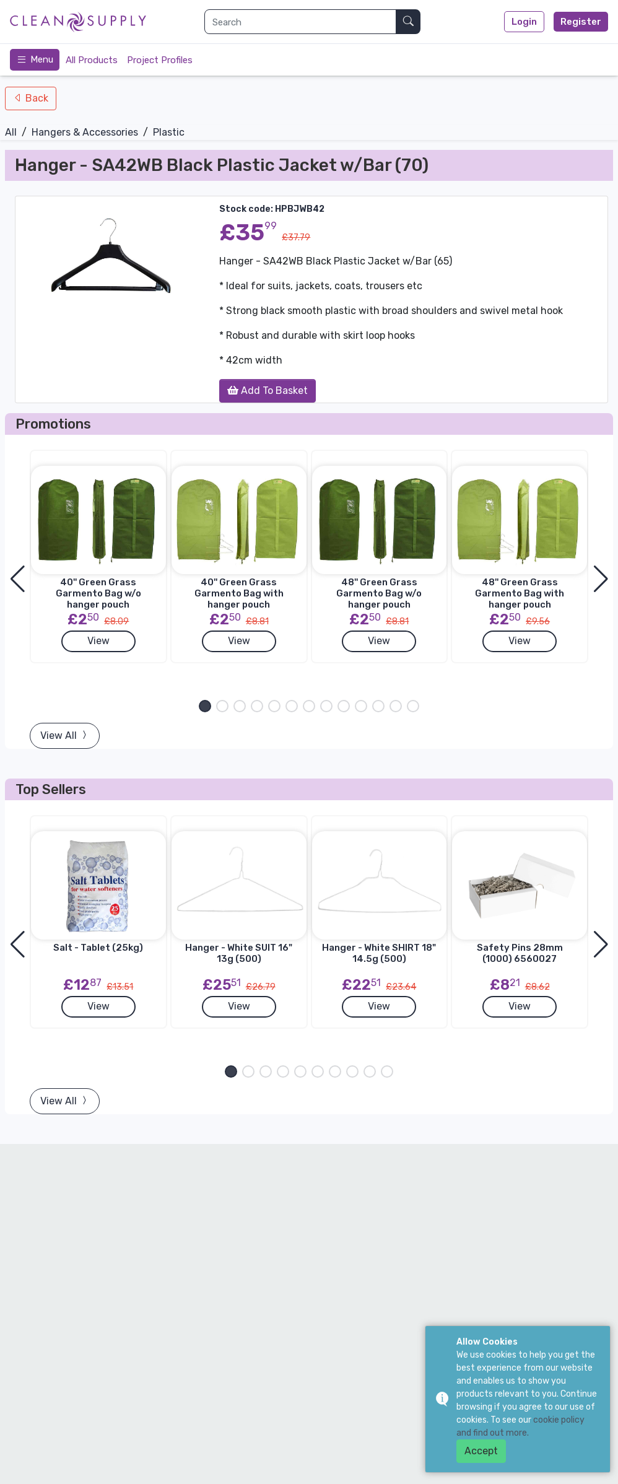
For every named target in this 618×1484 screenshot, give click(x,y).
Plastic (169, 132)
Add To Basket (267, 390)
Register (580, 21)
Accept (481, 1451)
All (11, 132)
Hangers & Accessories (85, 132)
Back (35, 98)
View (98, 641)
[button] (205, 706)
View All (64, 735)
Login (524, 21)
